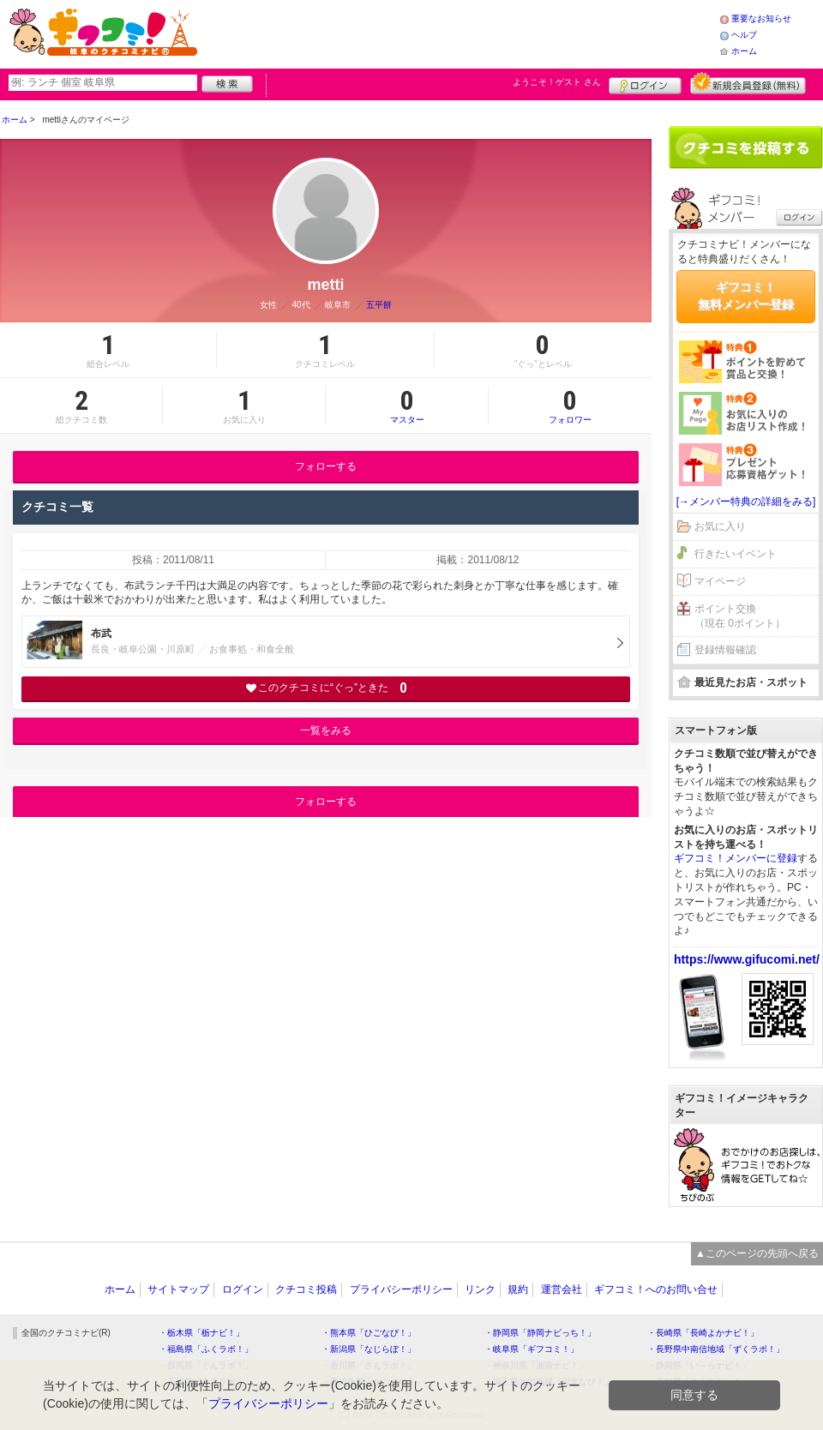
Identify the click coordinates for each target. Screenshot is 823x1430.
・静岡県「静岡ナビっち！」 (540, 1332)
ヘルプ (744, 34)
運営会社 (561, 1289)
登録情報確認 (725, 650)
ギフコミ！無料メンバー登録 (746, 295)
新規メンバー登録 (748, 83)
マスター (407, 405)
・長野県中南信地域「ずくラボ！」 (715, 1349)
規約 (518, 1289)
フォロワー (570, 405)
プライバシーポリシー (401, 1289)
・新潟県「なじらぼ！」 (368, 1349)
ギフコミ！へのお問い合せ (656, 1289)
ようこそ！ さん (557, 82)
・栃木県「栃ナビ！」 (201, 1332)
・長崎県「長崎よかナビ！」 (703, 1332)
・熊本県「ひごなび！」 (368, 1332)
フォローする (326, 466)
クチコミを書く (746, 147)
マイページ (720, 581)
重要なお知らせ (761, 18)
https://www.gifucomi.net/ (747, 959)
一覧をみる (325, 730)
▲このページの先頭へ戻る (757, 1253)
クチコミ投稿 (306, 1289)
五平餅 (379, 304)
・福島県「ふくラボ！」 (206, 1349)
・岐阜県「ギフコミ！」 (531, 1349)
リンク (480, 1289)
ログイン (645, 83)
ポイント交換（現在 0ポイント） (739, 616)
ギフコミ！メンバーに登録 (735, 858)
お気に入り (720, 526)
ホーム (744, 51)
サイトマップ (178, 1289)
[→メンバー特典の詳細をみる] (746, 502)
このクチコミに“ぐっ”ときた (326, 688)
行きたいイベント (735, 554)
